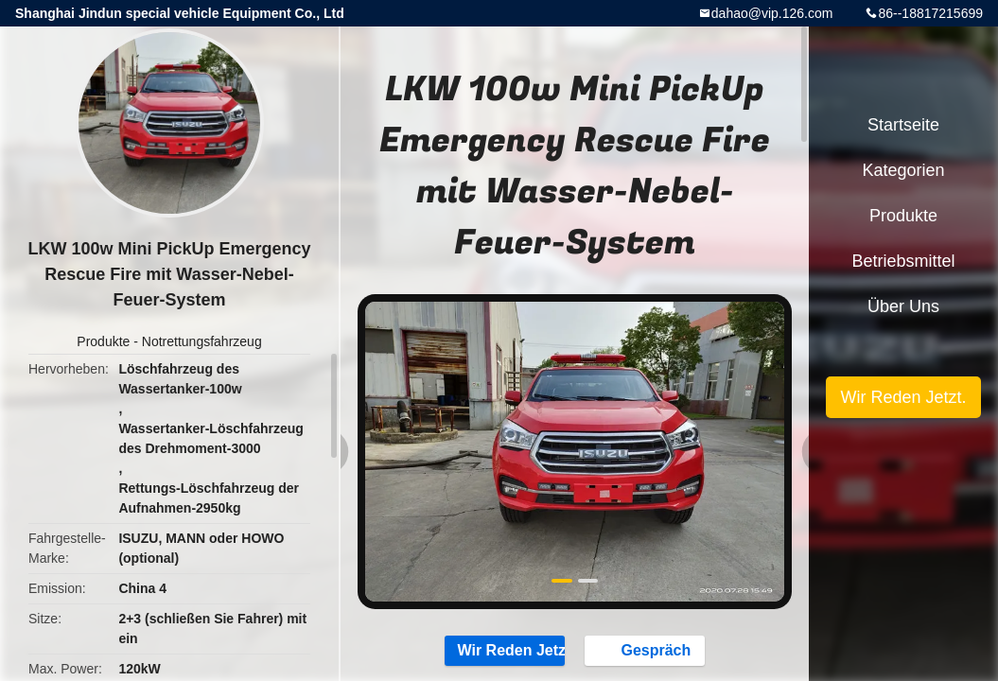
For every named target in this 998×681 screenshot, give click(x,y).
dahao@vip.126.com (772, 13)
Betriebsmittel (902, 261)
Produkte (103, 341)
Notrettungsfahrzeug (202, 341)
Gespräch (646, 649)
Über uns (903, 306)
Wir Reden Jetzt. (505, 649)
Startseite (903, 124)
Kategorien (903, 170)
